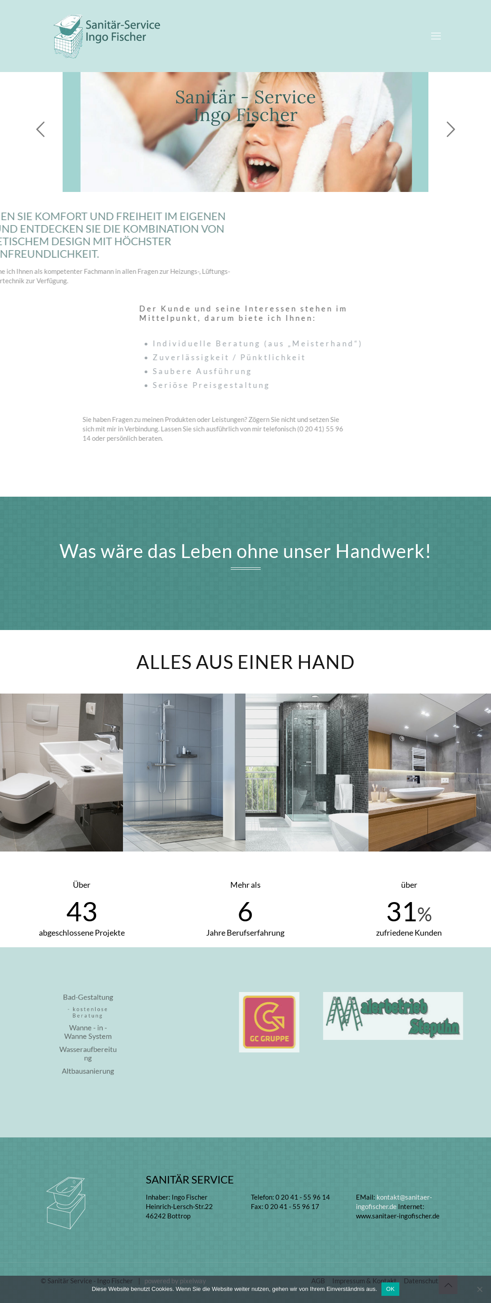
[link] (324, 1022)
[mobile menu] (436, 35)
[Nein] (479, 1289)
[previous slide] (40, 129)
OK (390, 1289)
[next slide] (451, 129)
